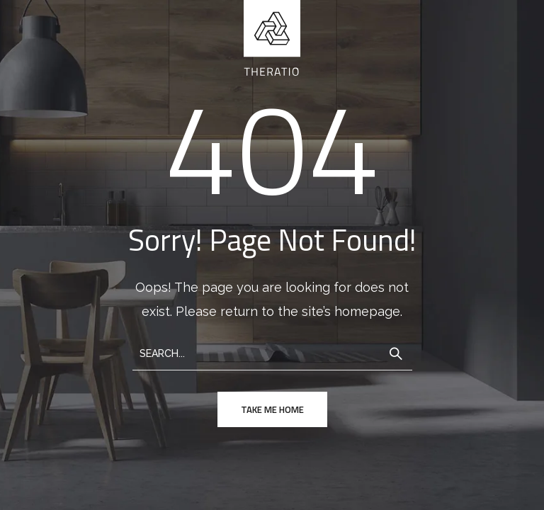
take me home (272, 409)
